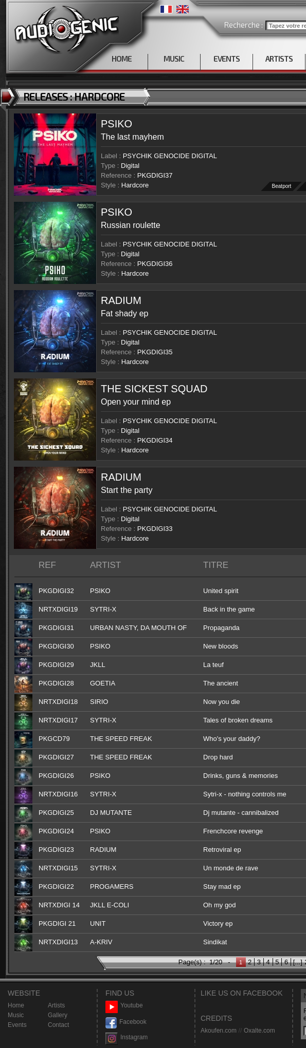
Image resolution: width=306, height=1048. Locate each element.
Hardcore (135, 185)
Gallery (57, 1015)
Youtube (124, 1006)
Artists (56, 1005)
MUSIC (174, 58)
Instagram (126, 1037)
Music (16, 1015)
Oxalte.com (259, 1030)
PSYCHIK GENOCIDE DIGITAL (170, 156)
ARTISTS (279, 58)
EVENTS (226, 58)
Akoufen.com (219, 1030)
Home (16, 1005)
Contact (58, 1024)
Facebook (126, 1022)
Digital (130, 165)
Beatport (282, 186)
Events (17, 1024)
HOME (122, 58)
